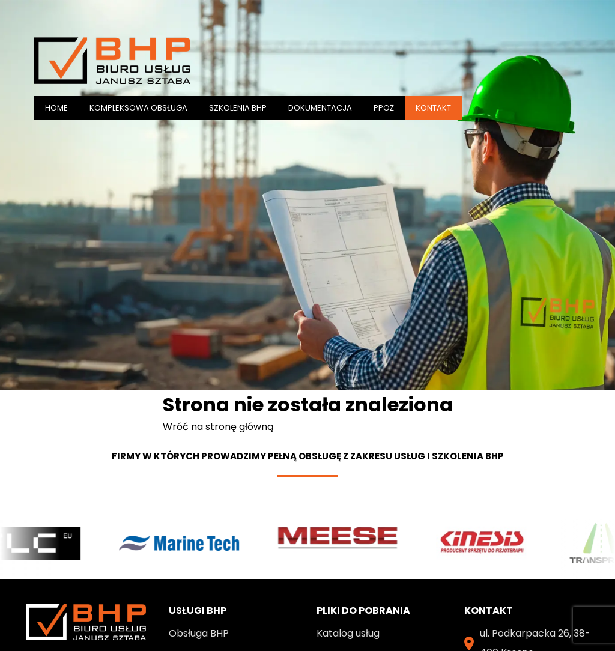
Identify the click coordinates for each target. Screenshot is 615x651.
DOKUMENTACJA (320, 108)
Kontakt (433, 108)
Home (56, 108)
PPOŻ (384, 108)
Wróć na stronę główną (218, 427)
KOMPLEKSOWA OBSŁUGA (138, 108)
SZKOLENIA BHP (238, 108)
